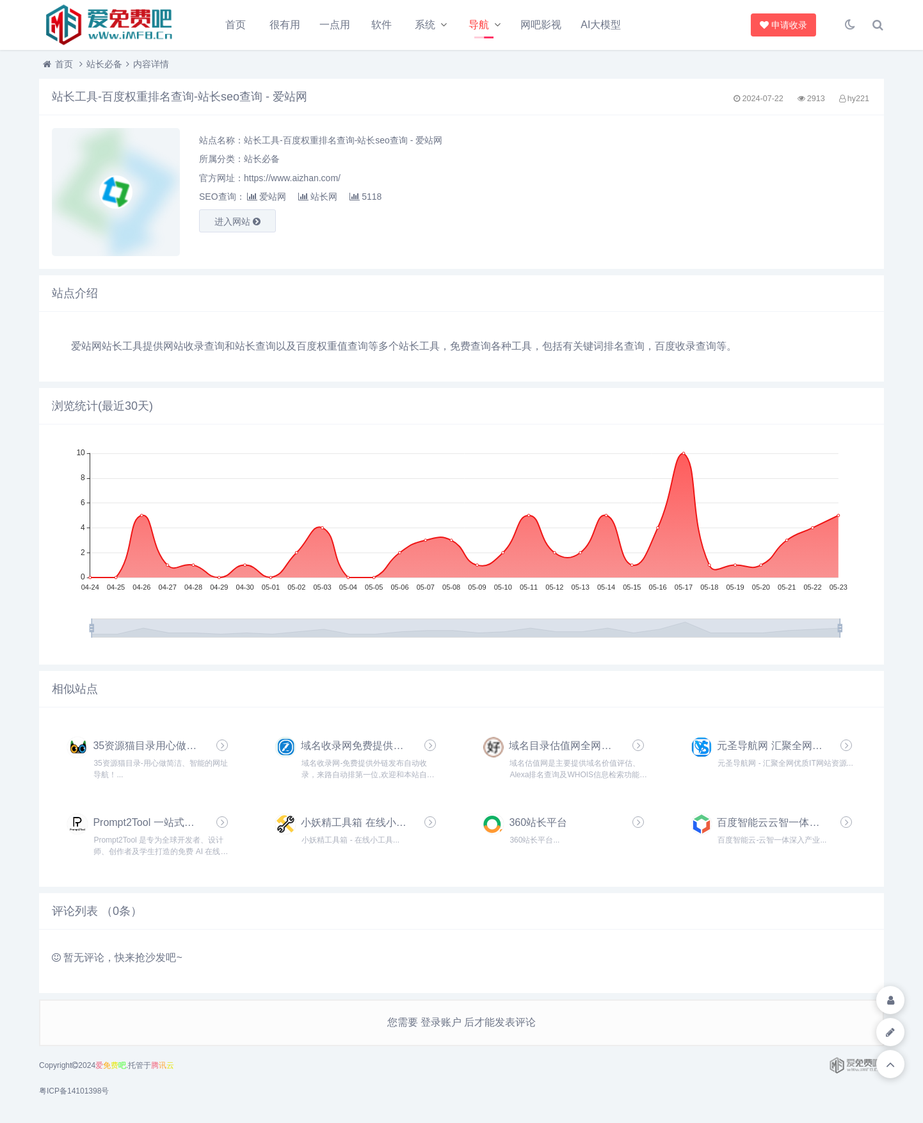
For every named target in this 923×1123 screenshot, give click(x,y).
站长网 (317, 196)
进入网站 (237, 221)
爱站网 (266, 196)
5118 (365, 196)
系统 (425, 24)
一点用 (334, 24)
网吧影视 (540, 24)
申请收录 (781, 25)
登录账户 (441, 1022)
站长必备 (104, 64)
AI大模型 (601, 24)
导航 (479, 24)
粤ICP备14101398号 (74, 1091)
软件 (381, 24)
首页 (235, 24)
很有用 (284, 24)
